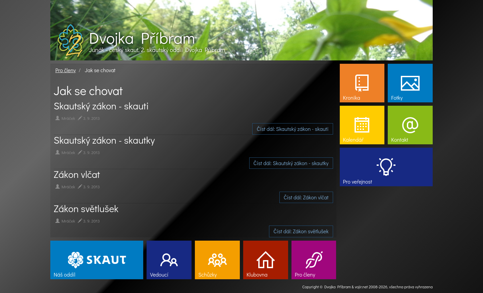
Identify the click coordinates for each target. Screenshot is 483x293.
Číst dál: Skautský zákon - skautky (291, 162)
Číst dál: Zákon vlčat (306, 197)
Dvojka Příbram (142, 37)
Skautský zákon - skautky (104, 140)
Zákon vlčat (77, 174)
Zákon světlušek (86, 208)
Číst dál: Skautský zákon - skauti (292, 128)
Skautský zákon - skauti (101, 105)
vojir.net (361, 286)
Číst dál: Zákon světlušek (300, 231)
